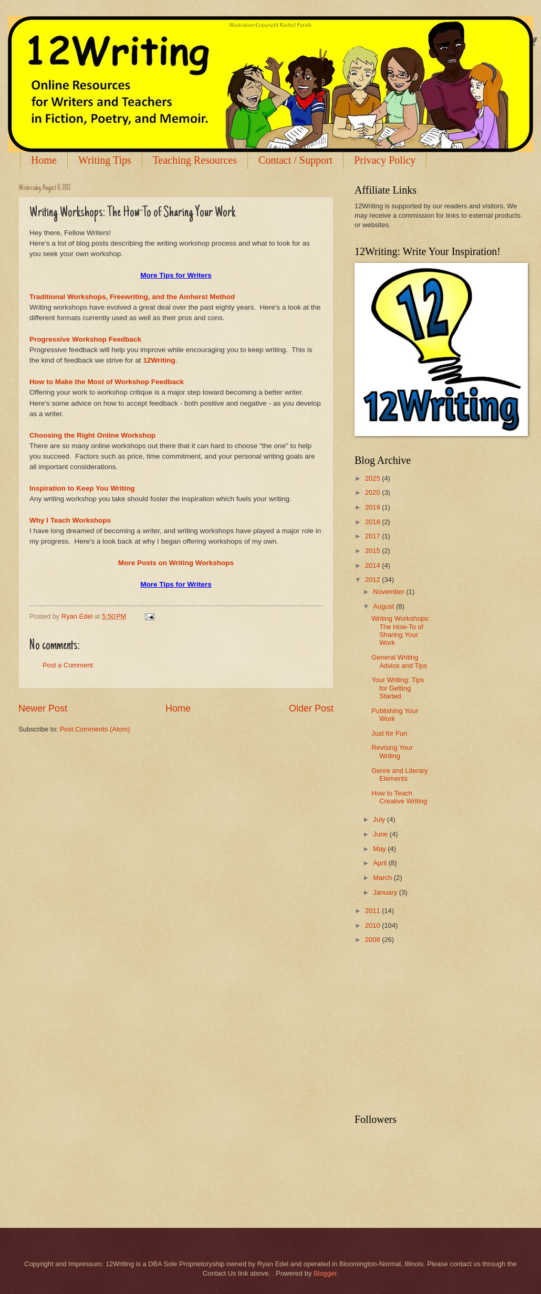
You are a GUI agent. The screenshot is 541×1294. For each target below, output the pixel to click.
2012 (373, 580)
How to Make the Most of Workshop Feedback (106, 382)
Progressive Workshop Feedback (85, 339)
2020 (373, 492)
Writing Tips (104, 160)
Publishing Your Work (394, 715)
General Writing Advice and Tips (399, 661)
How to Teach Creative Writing (399, 797)
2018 (373, 522)
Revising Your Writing (392, 751)
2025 (373, 478)
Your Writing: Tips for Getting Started (397, 688)
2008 (373, 939)
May (380, 849)
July (380, 819)
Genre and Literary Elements (399, 774)
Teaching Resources (195, 160)
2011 (373, 911)
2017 (373, 536)
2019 (373, 507)
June (381, 834)
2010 (373, 925)
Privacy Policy (384, 160)
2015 (373, 551)
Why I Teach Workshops (70, 520)
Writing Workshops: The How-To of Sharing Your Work (400, 630)
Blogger (325, 1273)
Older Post (311, 708)
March (383, 878)
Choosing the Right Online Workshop (92, 435)
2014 (373, 565)
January (386, 892)
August (384, 606)
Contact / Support (295, 160)
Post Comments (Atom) (95, 729)
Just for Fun (389, 733)
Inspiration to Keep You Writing (81, 488)
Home (44, 160)
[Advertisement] (433, 1029)
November (389, 592)
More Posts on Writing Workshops (176, 563)
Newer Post (42, 708)
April (380, 863)
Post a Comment (68, 665)
